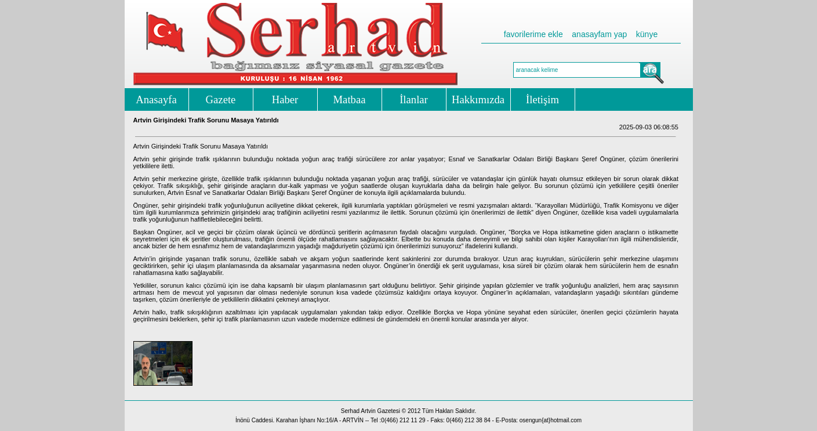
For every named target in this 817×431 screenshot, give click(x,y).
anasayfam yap (599, 34)
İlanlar (414, 99)
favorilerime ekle (533, 34)
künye (647, 34)
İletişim (542, 99)
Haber (285, 99)
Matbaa (349, 99)
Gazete (221, 99)
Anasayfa (156, 99)
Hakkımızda (478, 99)
